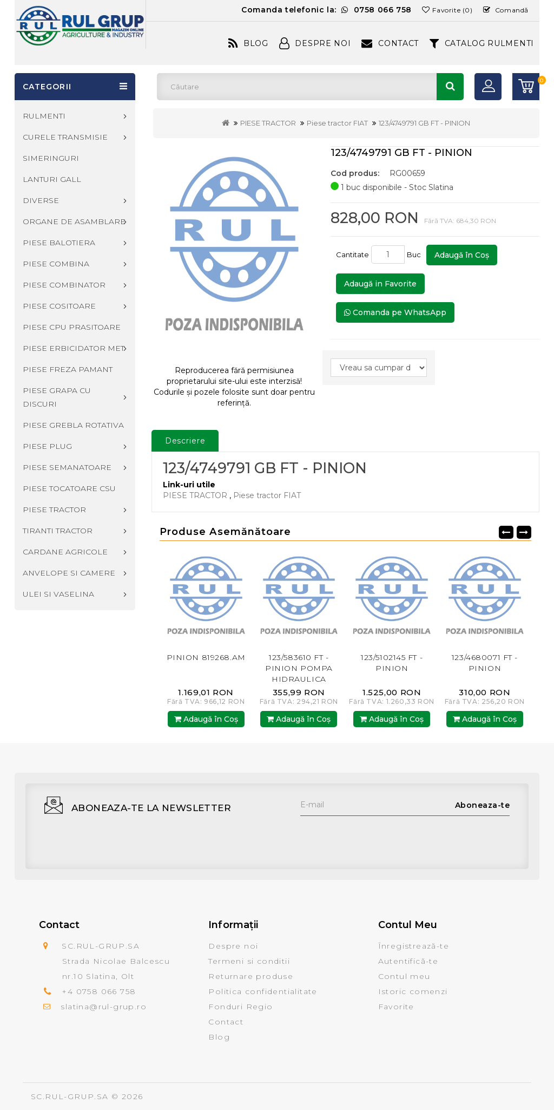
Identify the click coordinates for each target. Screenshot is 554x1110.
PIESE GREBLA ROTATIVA (73, 425)
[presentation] (382, 837)
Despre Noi (315, 43)
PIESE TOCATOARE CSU (69, 488)
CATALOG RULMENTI (482, 43)
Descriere (185, 441)
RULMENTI (44, 116)
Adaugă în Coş (461, 255)
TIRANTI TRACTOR (58, 531)
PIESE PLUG (47, 446)
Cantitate (352, 254)
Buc (415, 254)
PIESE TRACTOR (268, 123)
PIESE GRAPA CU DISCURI (57, 397)
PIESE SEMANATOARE (67, 467)
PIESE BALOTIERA (59, 242)
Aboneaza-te (482, 805)
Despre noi (233, 946)
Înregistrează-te (413, 946)
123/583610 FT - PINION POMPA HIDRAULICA (299, 668)
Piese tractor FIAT (337, 123)
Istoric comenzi (413, 991)
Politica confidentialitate (262, 991)
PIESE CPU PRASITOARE (72, 327)
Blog (248, 43)
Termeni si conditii (249, 961)
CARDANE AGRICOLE (65, 552)
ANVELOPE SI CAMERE (69, 573)
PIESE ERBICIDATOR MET (73, 348)
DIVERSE (41, 200)
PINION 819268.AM (206, 657)
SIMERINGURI (51, 158)
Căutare (450, 86)
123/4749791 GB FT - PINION (424, 123)
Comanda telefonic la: (326, 10)
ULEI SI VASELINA (58, 594)
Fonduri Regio (240, 1006)
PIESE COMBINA (56, 264)
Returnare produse (250, 976)
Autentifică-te (408, 961)
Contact (390, 43)
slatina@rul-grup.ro (104, 1006)
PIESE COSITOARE (59, 306)
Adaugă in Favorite (380, 284)
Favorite (396, 1006)
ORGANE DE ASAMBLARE (74, 221)
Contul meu (404, 976)
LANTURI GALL (52, 179)
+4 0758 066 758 (99, 991)
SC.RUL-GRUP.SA (70, 1096)
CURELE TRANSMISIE (65, 137)
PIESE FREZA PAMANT (68, 369)
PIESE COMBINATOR (64, 285)
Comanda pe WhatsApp (395, 312)
